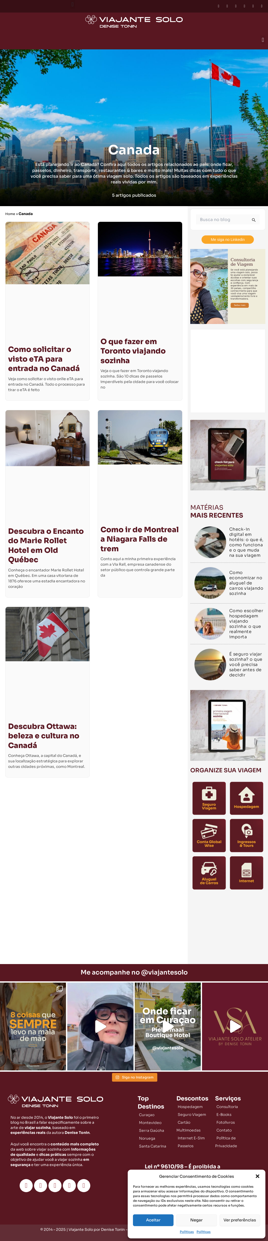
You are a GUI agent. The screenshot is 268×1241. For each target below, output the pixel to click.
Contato (224, 1130)
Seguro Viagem (192, 1114)
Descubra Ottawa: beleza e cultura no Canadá (43, 736)
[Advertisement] (227, 928)
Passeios (185, 1145)
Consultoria (227, 1106)
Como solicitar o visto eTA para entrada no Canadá (44, 359)
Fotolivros (225, 1122)
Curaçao (146, 1114)
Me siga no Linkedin (227, 239)
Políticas (187, 1232)
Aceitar (153, 1219)
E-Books (223, 1114)
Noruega (147, 1138)
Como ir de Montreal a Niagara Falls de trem (139, 539)
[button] (257, 1176)
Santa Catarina (152, 1146)
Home (10, 214)
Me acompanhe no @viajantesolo (134, 972)
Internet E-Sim (191, 1137)
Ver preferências (240, 1219)
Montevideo (150, 1122)
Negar (196, 1219)
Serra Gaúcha (151, 1130)
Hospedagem (190, 1106)
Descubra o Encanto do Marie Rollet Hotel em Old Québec (46, 545)
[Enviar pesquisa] (254, 220)
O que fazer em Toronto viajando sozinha (133, 351)
